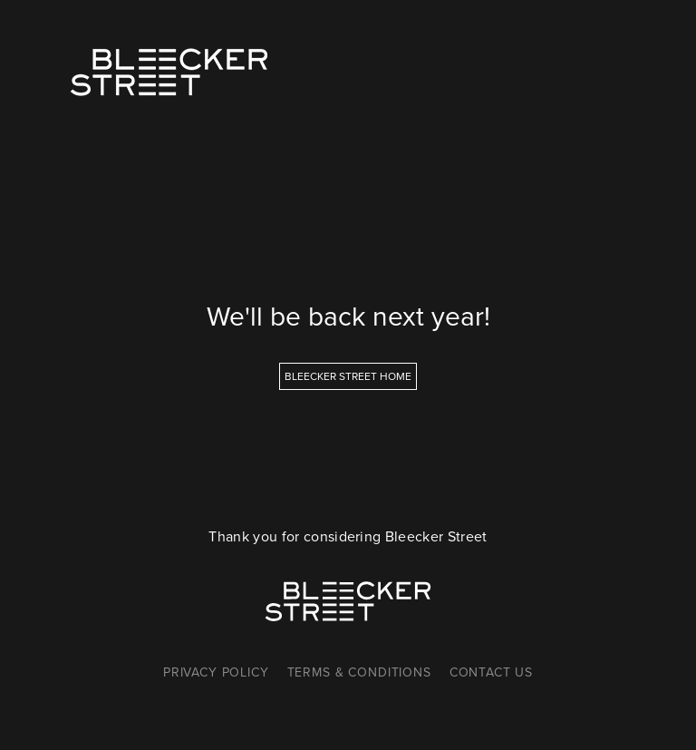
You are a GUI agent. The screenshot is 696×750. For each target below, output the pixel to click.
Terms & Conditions (359, 672)
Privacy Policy (216, 672)
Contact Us (491, 672)
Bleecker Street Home (348, 376)
